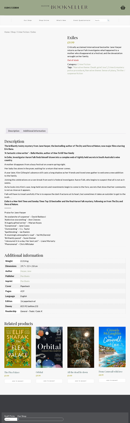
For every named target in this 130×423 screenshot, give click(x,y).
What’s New (61, 20)
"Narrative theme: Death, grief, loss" (90, 67)
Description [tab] (13, 131)
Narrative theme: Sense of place (100, 70)
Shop (13, 32)
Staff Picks (9, 416)
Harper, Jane (25, 271)
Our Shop (28, 20)
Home (7, 32)
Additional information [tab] (34, 131)
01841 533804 (12, 7)
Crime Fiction (23, 32)
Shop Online (44, 20)
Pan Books (25, 276)
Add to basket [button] (18, 381)
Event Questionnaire (82, 20)
